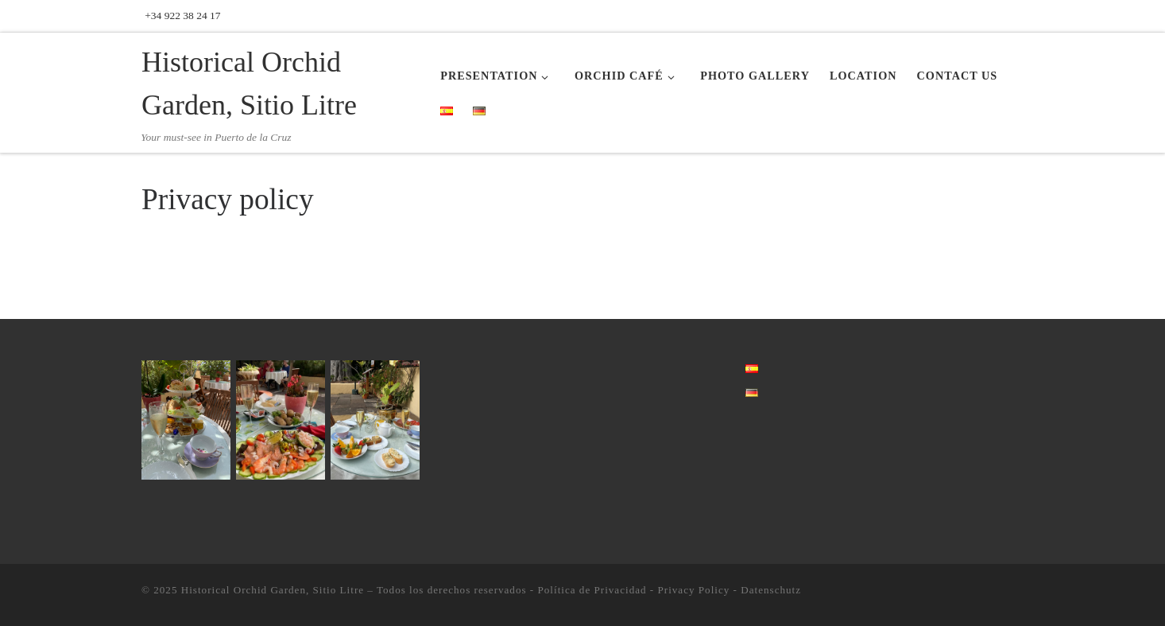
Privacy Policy (693, 590)
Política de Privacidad (592, 590)
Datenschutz (771, 590)
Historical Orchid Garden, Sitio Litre (272, 590)
